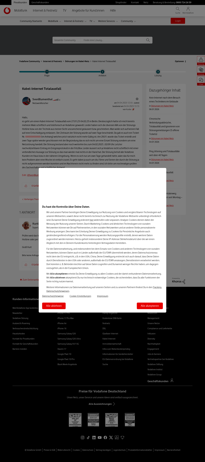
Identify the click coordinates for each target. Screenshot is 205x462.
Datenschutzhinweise (53, 296)
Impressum (102, 296)
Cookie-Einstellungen (80, 296)
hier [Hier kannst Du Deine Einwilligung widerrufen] (92, 219)
